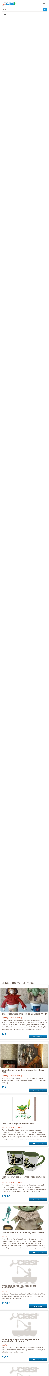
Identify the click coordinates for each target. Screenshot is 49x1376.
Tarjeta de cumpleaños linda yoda (18, 1123)
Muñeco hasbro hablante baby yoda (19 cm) (23, 1232)
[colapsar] (44, 3)
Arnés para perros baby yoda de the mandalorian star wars (19, 1286)
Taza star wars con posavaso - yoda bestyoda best (23, 1178)
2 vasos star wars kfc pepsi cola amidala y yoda (24, 1013)
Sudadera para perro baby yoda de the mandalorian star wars (20, 1340)
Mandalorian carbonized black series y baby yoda (23, 1071)
